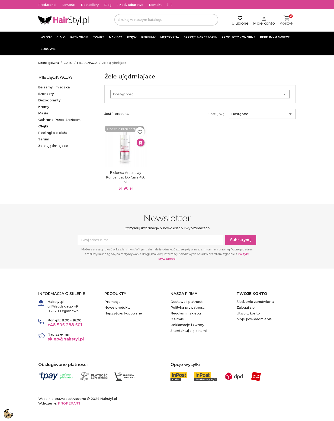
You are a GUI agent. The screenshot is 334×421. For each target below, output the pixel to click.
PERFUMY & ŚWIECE (275, 37)
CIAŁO (61, 37)
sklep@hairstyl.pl (66, 339)
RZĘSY (132, 37)
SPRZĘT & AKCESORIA (200, 37)
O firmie (177, 319)
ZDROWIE (48, 49)
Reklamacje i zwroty (187, 325)
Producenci (47, 4)
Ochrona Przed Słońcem (59, 120)
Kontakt (155, 4)
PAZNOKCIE (79, 37)
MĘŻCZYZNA (169, 37)
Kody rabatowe (130, 4)
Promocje (112, 302)
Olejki (43, 126)
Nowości (68, 4)
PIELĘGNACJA (55, 77)
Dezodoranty (49, 100)
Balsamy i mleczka (54, 87)
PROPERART (69, 403)
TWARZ (98, 37)
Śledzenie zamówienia (255, 302)
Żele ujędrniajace (53, 146)
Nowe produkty (117, 307)
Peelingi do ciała (52, 133)
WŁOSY (46, 37)
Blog (108, 4)
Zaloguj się (246, 307)
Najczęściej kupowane (123, 313)
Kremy (43, 107)
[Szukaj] (166, 20)
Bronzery (46, 94)
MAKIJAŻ (115, 37)
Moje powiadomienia (254, 319)
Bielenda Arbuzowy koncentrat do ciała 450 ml (125, 177)
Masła (43, 113)
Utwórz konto (248, 313)
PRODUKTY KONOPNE (238, 37)
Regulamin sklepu (185, 313)
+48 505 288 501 (65, 324)
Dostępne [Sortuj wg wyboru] (262, 114)
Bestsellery (90, 4)
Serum (43, 139)
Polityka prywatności (188, 307)
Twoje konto (252, 293)
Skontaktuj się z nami (188, 331)
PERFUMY (148, 37)
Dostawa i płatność (186, 302)
